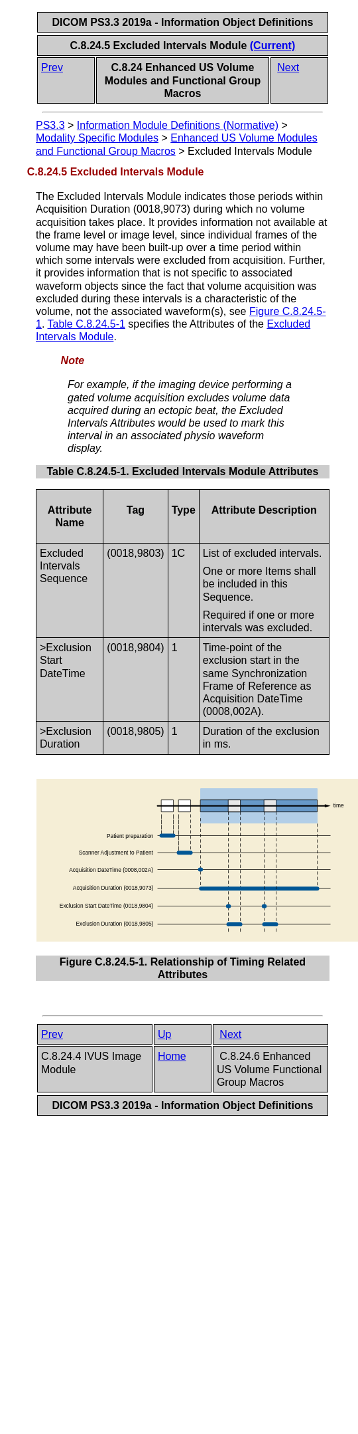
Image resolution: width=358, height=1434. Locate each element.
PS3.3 (50, 125)
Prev (52, 67)
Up (164, 1034)
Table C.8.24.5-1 (86, 324)
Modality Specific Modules (97, 138)
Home (172, 1056)
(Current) (272, 45)
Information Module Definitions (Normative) (177, 125)
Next (288, 67)
